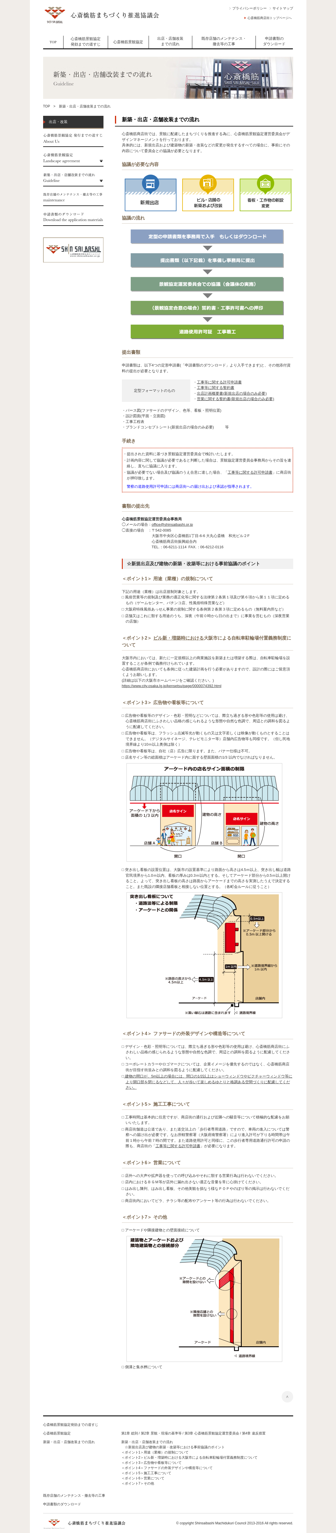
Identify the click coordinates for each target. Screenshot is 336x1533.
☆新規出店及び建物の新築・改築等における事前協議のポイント (173, 1447)
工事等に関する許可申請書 (219, 382)
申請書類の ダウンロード (274, 41)
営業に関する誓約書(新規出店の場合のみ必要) (235, 399)
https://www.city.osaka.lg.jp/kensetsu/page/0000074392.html (172, 686)
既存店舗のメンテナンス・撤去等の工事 (223, 41)
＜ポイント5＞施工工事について (146, 1473)
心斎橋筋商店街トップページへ (269, 18)
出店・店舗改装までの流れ (170, 41)
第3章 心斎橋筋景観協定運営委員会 (212, 1433)
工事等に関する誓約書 (215, 387)
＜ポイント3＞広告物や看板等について (151, 1463)
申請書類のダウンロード (62, 1504)
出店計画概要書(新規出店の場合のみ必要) (232, 393)
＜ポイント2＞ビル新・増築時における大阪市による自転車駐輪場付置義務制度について (189, 1458)
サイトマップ (282, 8)
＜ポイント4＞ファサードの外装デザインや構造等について (167, 1468)
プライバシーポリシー (249, 8)
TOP (52, 42)
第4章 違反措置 (254, 1433)
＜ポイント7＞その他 (137, 1483)
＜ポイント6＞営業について (143, 1478)
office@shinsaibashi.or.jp (172, 524)
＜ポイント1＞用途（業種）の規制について (155, 1452)
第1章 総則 (129, 1433)
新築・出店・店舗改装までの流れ (69, 1442)
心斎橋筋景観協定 (128, 42)
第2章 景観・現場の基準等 (161, 1433)
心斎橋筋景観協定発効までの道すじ (86, 42)
